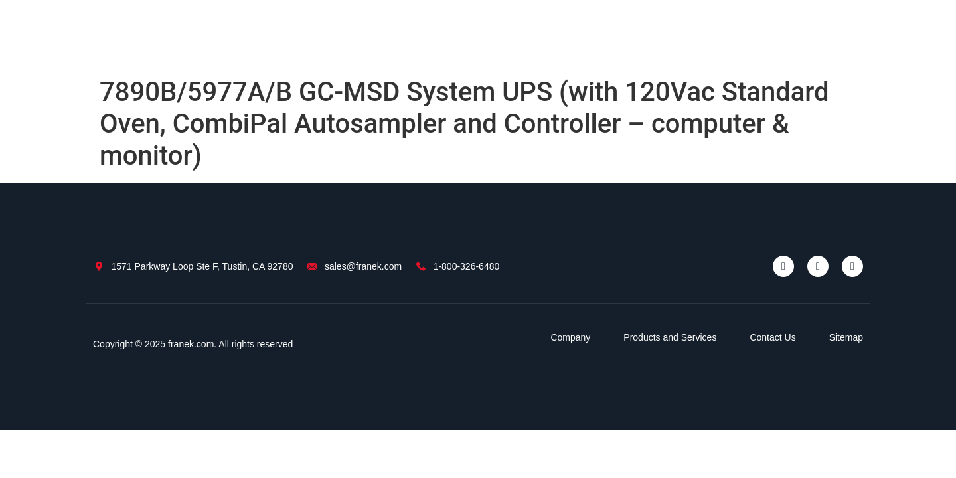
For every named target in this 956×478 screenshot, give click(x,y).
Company (570, 337)
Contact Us (772, 337)
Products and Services (669, 337)
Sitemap (846, 337)
